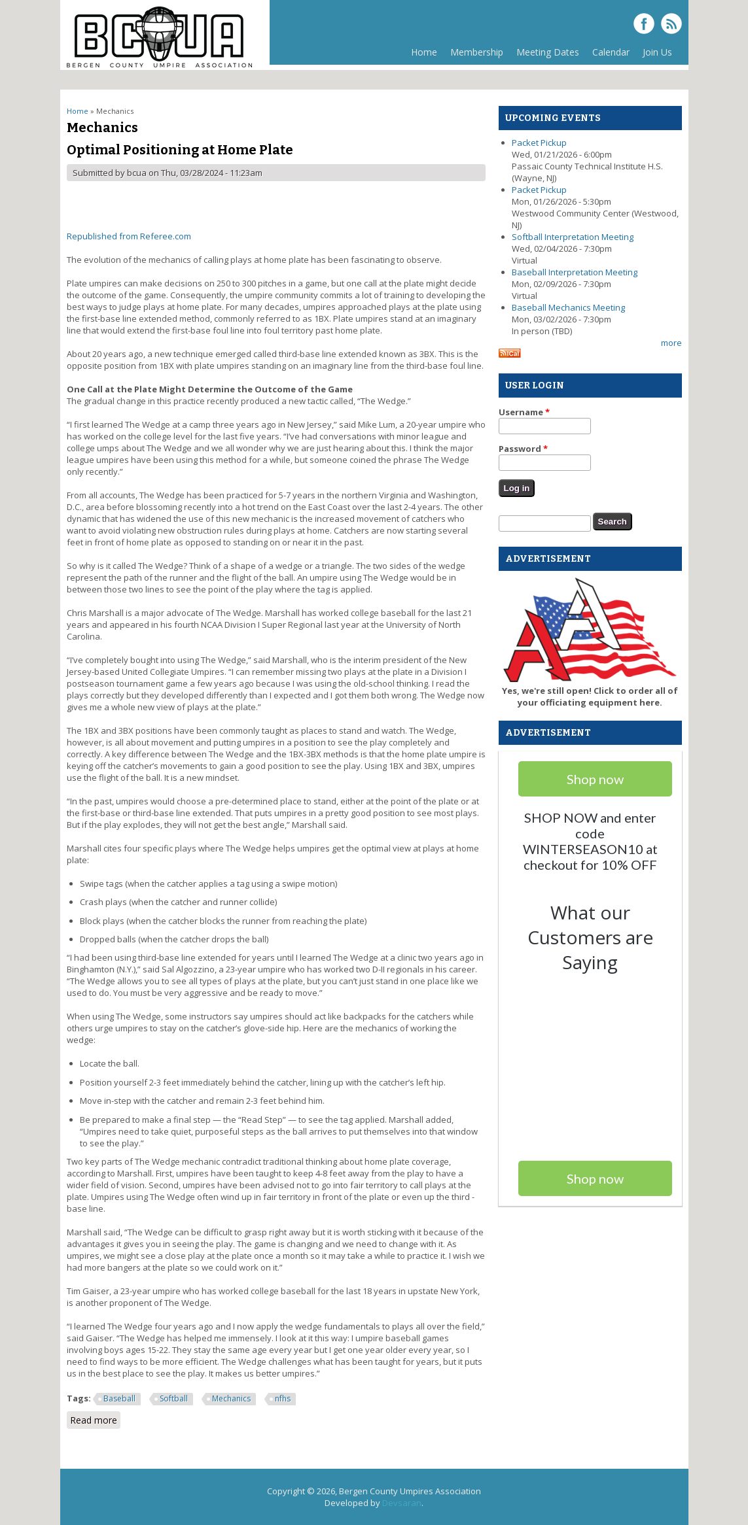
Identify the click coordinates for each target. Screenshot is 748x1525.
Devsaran (401, 1503)
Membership (473, 55)
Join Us (657, 52)
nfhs (283, 1398)
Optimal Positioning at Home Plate (180, 150)
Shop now (595, 1178)
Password (523, 448)
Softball (174, 1398)
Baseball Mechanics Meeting (568, 307)
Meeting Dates (547, 52)
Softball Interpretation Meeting (572, 237)
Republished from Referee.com (129, 236)
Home (424, 52)
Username (524, 412)
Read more (95, 1420)
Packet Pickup (539, 142)
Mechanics (231, 1398)
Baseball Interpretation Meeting (574, 272)
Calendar (611, 52)
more (671, 343)
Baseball (119, 1398)
